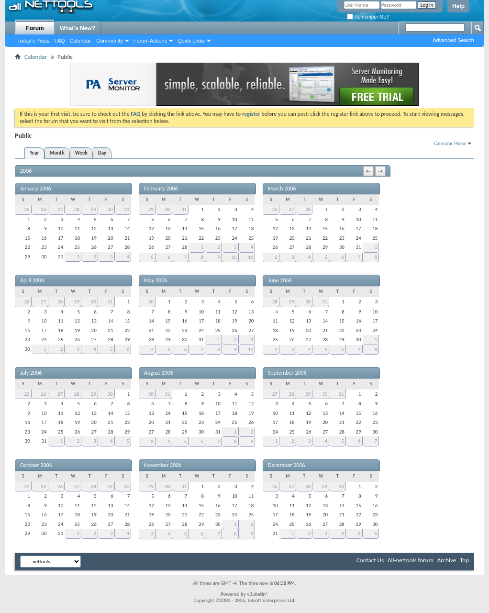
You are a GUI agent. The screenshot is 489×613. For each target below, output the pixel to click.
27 (60, 209)
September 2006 (287, 372)
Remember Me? (368, 17)
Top (464, 560)
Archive (446, 560)
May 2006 (155, 280)
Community (109, 41)
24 (27, 486)
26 (43, 209)
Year (34, 153)
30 (109, 209)
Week (81, 153)
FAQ (60, 41)
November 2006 (162, 465)
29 (93, 209)
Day (102, 153)
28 (76, 209)
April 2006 (32, 280)
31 (126, 209)
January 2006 (35, 188)
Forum (35, 28)
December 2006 (286, 465)
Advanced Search (453, 40)
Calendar (80, 41)
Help (458, 6)
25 (27, 209)
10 (233, 257)
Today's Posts (33, 41)
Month (57, 153)
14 (110, 321)
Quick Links (191, 41)
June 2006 (279, 280)
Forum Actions (150, 41)
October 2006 (36, 465)
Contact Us (370, 560)
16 (27, 330)
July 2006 (31, 372)
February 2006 (161, 188)
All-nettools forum (410, 560)
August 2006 (158, 372)
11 (250, 257)
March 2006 (282, 188)
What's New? (77, 28)
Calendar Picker (450, 143)
